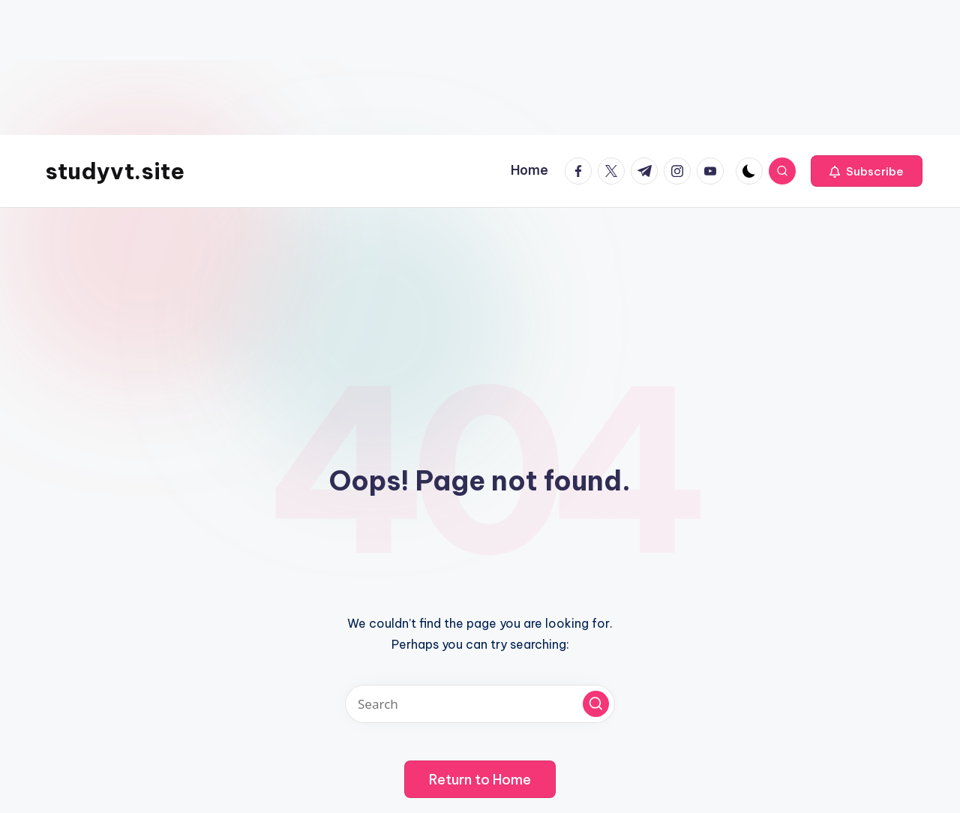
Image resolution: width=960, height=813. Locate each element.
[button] (866, 171)
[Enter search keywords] (480, 704)
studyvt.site (114, 171)
